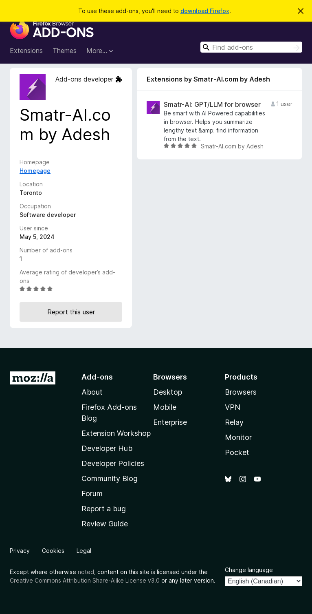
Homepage (35, 170)
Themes (65, 50)
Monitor (238, 437)
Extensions (26, 50)
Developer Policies (112, 463)
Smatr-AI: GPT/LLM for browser (212, 104)
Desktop (167, 392)
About (92, 392)
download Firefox (204, 10)
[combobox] (251, 47)
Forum (92, 493)
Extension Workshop (116, 433)
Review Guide (104, 523)
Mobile (164, 407)
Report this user (71, 312)
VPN (232, 407)
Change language (249, 569)
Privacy (20, 550)
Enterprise (170, 422)
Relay (234, 422)
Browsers (241, 392)
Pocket (237, 452)
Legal (84, 550)
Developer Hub (106, 448)
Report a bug (103, 508)
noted (86, 571)
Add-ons (97, 377)
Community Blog (109, 478)
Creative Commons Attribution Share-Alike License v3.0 (85, 580)
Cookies (53, 550)
